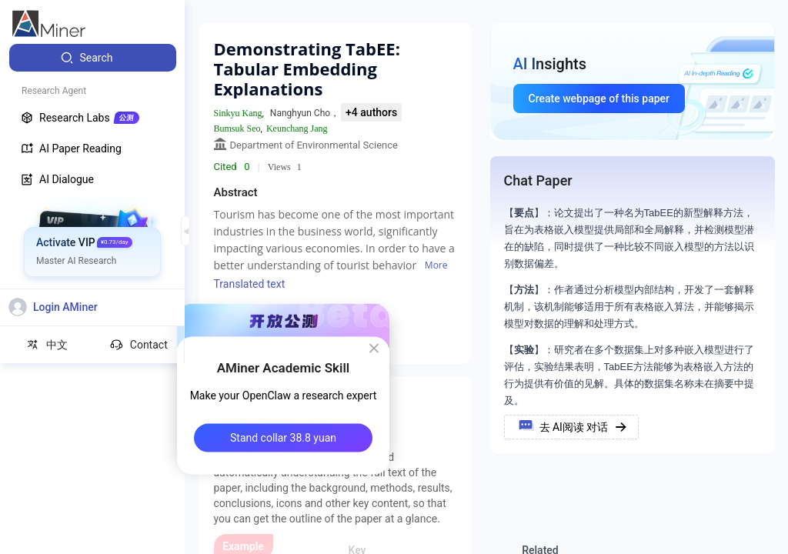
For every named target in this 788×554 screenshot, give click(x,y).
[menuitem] (92, 58)
